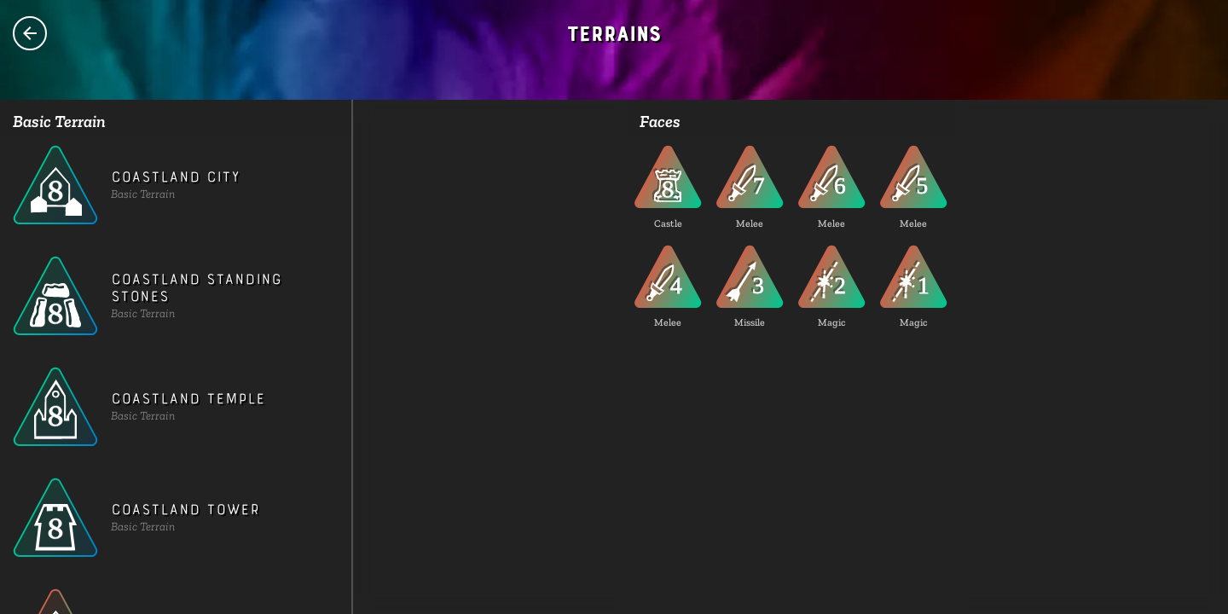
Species (30, 33)
